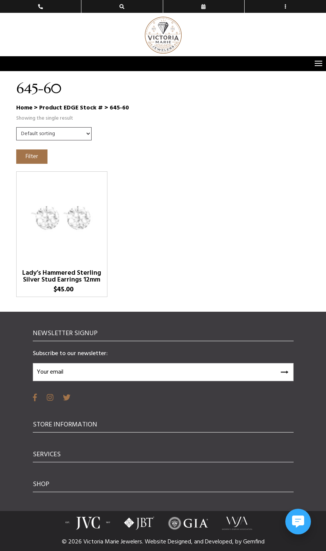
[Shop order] (54, 133)
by (239, 542)
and (199, 542)
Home (24, 108)
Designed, (181, 542)
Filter (32, 157)
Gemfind (254, 542)
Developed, (220, 542)
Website (156, 542)
